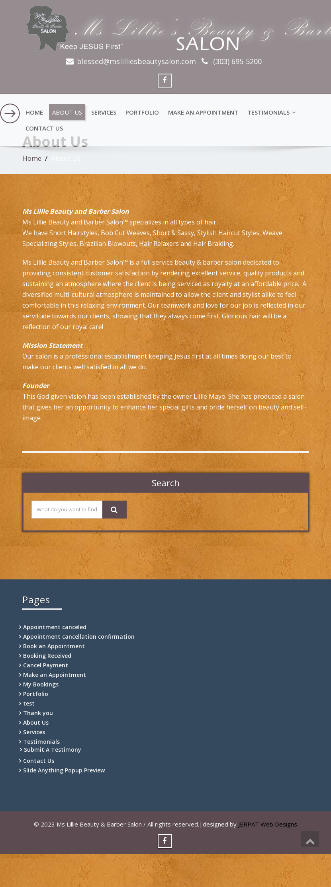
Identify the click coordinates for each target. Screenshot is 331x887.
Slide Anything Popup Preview (64, 770)
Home (34, 112)
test (29, 703)
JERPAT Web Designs (267, 824)
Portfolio (142, 112)
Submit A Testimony (52, 749)
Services (103, 112)
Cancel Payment (45, 665)
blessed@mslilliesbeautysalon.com (136, 61)
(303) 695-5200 (236, 61)
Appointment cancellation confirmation (79, 636)
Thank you (38, 713)
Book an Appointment (54, 646)
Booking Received (47, 655)
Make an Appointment (203, 112)
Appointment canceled (54, 627)
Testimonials (271, 112)
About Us (67, 112)
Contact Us (44, 128)
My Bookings (41, 684)
